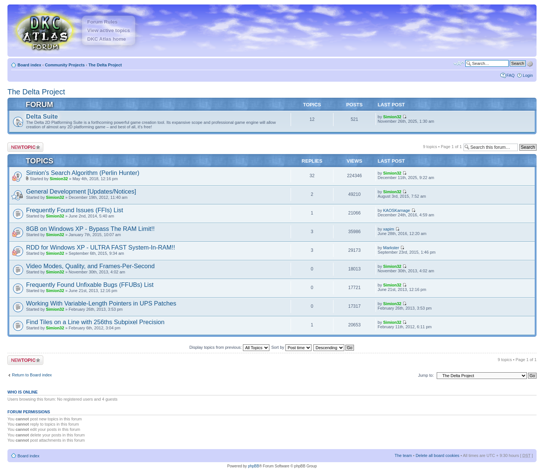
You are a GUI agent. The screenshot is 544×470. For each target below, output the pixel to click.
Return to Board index (32, 375)
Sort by (291, 347)
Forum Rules (102, 22)
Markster (391, 247)
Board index (29, 65)
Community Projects (65, 65)
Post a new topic (25, 147)
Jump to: (426, 375)
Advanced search (530, 63)
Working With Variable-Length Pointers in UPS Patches (101, 303)
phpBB (253, 466)
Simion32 (392, 117)
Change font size (458, 63)
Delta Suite (42, 116)
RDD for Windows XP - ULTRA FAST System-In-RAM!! (100, 247)
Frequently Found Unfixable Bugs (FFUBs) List (90, 284)
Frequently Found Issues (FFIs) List (74, 210)
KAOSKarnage (396, 210)
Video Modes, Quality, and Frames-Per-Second (90, 266)
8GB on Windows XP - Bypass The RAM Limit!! (90, 228)
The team (403, 455)
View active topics (108, 30)
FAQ (510, 75)
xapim (388, 229)
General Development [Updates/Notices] (81, 191)
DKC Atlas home (106, 39)
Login (528, 75)
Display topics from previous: (229, 347)
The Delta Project (105, 65)
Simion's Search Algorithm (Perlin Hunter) (82, 172)
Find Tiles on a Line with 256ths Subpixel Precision (95, 322)
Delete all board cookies (437, 455)
